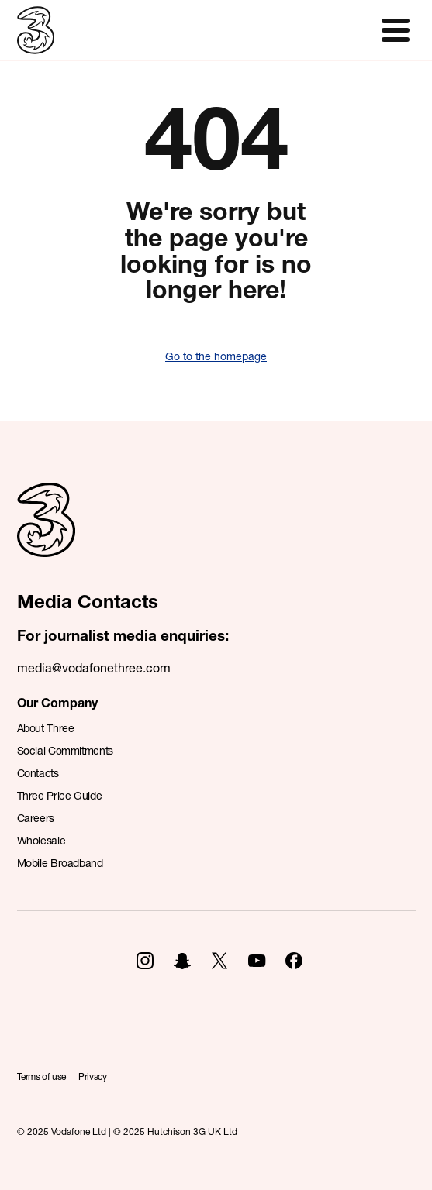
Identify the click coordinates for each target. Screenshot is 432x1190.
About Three (45, 727)
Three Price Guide (59, 795)
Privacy (92, 1076)
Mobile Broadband (60, 862)
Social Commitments (65, 750)
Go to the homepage (216, 356)
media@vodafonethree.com (94, 667)
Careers (35, 817)
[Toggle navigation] (395, 30)
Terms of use (42, 1076)
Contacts (38, 772)
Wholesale (41, 840)
